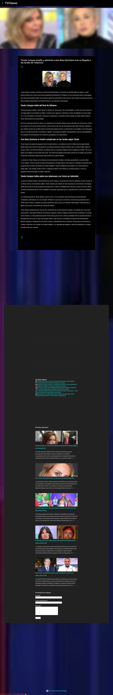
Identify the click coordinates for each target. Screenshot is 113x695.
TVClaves (11, 3)
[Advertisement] (56, 265)
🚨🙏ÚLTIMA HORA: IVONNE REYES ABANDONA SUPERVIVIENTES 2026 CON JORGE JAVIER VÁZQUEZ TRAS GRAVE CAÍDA (55, 388)
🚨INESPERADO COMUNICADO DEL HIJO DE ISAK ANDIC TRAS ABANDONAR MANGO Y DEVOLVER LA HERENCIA (54, 394)
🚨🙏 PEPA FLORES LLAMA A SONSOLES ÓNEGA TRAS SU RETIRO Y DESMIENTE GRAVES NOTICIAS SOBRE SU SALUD (56, 385)
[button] (22, 67)
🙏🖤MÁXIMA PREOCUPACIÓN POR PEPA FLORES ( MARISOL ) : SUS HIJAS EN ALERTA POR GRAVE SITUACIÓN (56, 391)
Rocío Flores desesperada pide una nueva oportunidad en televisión (54, 478)
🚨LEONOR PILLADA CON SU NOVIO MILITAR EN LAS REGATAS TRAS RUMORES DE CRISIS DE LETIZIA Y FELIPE (54, 382)
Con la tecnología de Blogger (56, 691)
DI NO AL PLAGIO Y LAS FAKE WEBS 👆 (13, 694)
